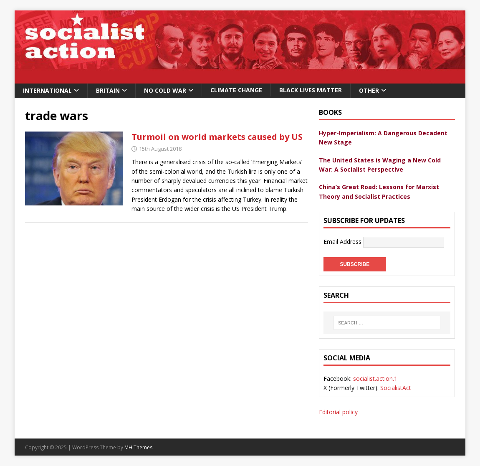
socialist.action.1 (375, 378)
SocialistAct (395, 388)
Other (369, 90)
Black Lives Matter (310, 90)
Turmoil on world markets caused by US (217, 136)
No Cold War (165, 90)
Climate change (236, 90)
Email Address (343, 242)
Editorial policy (338, 412)
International (47, 90)
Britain (108, 90)
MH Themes (138, 447)
